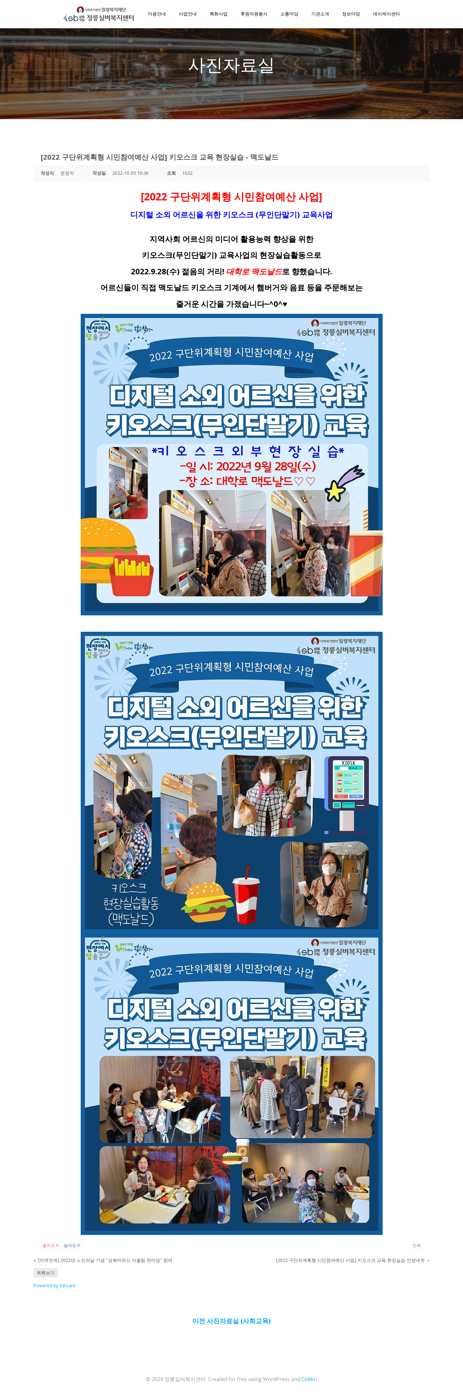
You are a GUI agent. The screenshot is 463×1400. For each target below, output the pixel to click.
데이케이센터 (385, 14)
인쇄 (416, 1247)
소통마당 (289, 14)
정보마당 (350, 14)
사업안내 (187, 14)
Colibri (309, 1381)
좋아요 (50, 1247)
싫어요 (72, 1247)
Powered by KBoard (54, 1288)
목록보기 (46, 1275)
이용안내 (156, 14)
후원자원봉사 (253, 14)
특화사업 (218, 14)
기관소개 (320, 14)
